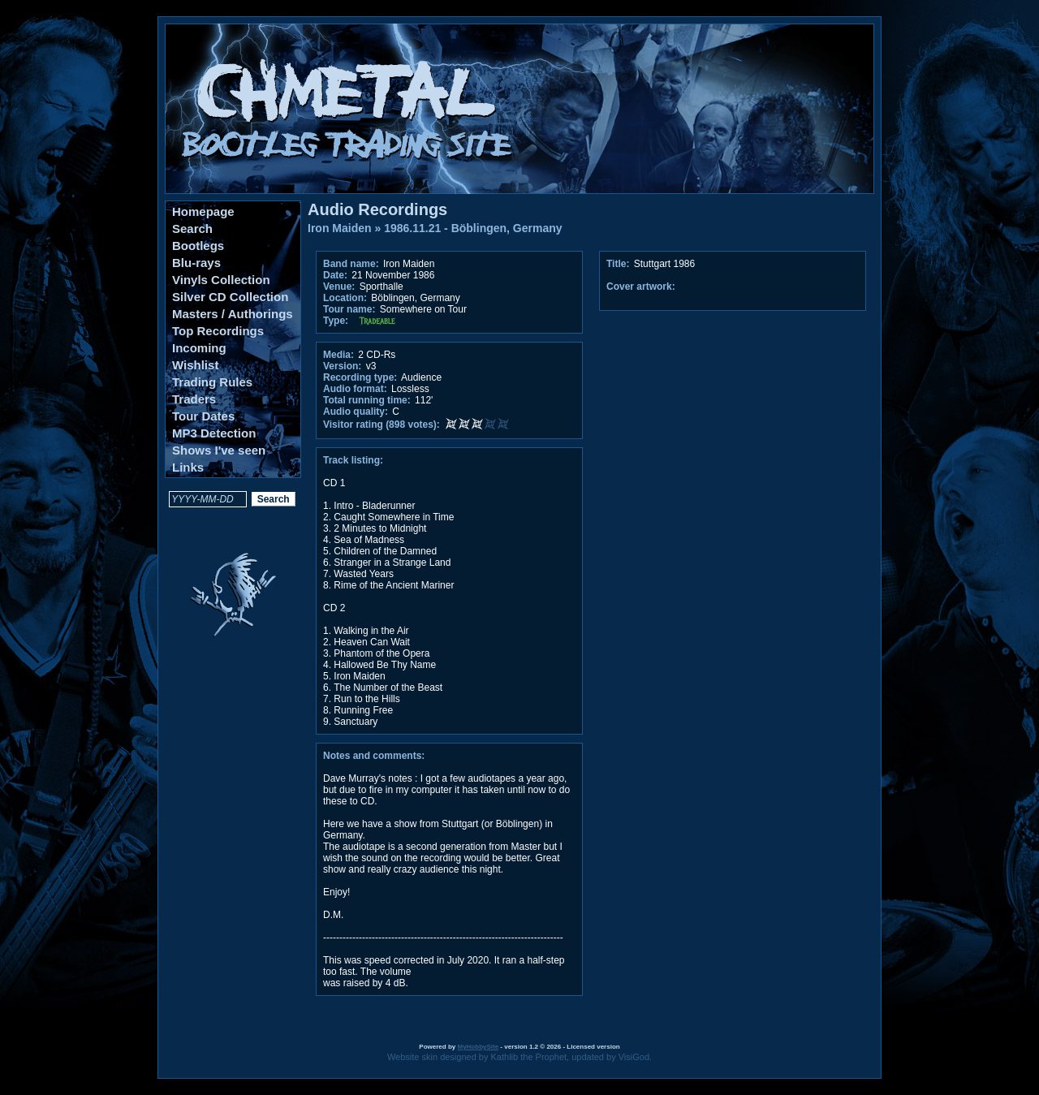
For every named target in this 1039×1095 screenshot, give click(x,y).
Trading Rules (212, 382)
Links (188, 467)
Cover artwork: (640, 286)
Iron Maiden (340, 228)
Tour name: (349, 309)
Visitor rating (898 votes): (381, 424)
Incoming (199, 348)
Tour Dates (203, 416)
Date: (335, 275)
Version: (342, 366)
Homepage (203, 211)
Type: (335, 320)
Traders (194, 399)
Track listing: (353, 460)
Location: (345, 298)
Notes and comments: (374, 755)
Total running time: (367, 400)
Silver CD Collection (230, 297)
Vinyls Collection (221, 280)
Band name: (351, 263)
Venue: (339, 286)
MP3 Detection (214, 433)
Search (192, 228)
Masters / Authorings (232, 314)
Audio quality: (355, 411)
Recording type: (360, 377)
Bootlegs (198, 245)
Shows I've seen (218, 450)
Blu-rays (196, 262)
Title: (619, 263)
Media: (338, 354)
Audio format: (355, 388)
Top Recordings (218, 331)
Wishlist (195, 365)
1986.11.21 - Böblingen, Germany (473, 228)
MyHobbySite (477, 1046)
